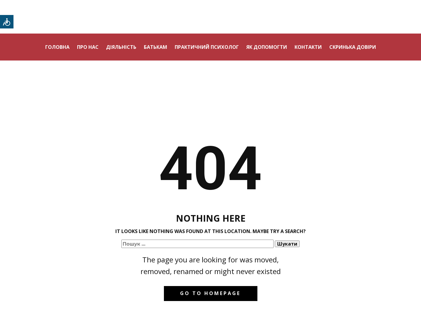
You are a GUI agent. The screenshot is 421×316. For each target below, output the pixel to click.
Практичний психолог (207, 47)
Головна (57, 47)
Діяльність (121, 47)
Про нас (88, 47)
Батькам (155, 47)
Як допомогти (266, 47)
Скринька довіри (352, 47)
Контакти (308, 47)
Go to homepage (210, 293)
